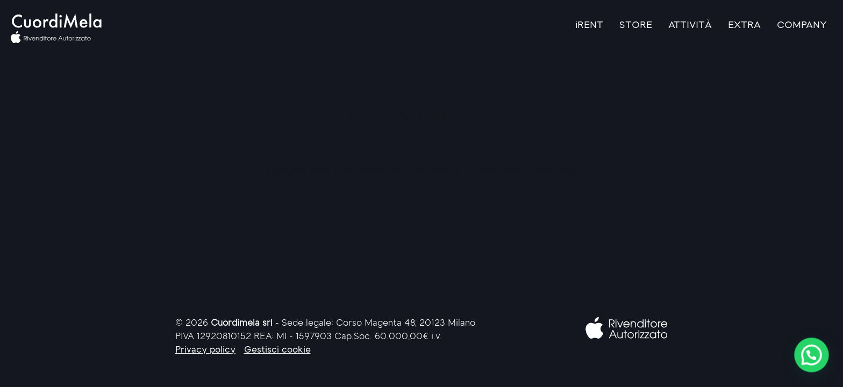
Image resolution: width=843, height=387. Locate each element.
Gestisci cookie (277, 350)
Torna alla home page (526, 170)
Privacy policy (205, 350)
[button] (811, 355)
